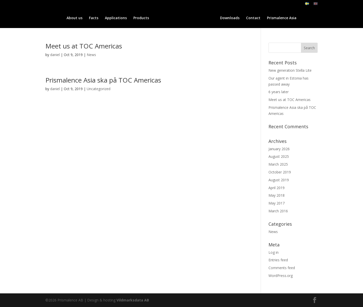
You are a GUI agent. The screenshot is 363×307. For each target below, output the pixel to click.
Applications (100, 18)
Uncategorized (98, 88)
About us (59, 18)
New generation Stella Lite (290, 70)
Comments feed (281, 267)
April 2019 (276, 187)
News (91, 54)
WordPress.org (280, 275)
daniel (55, 54)
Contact (268, 18)
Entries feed (278, 260)
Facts (78, 18)
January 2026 (279, 148)
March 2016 (278, 211)
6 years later (278, 91)
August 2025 (278, 156)
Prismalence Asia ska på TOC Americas (103, 80)
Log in (273, 252)
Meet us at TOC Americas (83, 45)
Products (126, 18)
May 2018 (276, 195)
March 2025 (278, 164)
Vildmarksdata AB (132, 300)
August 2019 (278, 179)
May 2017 (276, 203)
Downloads (245, 18)
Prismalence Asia (297, 18)
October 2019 (279, 172)
